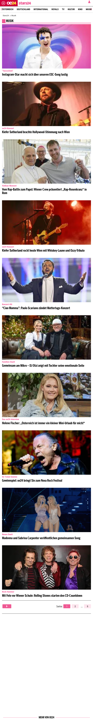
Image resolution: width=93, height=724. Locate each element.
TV (63, 9)
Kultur (71, 9)
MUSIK (10, 21)
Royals (55, 9)
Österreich (7, 9)
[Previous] (2, 9)
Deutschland (23, 9)
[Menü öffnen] (3, 3)
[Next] (90, 9)
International (41, 9)
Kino (80, 9)
